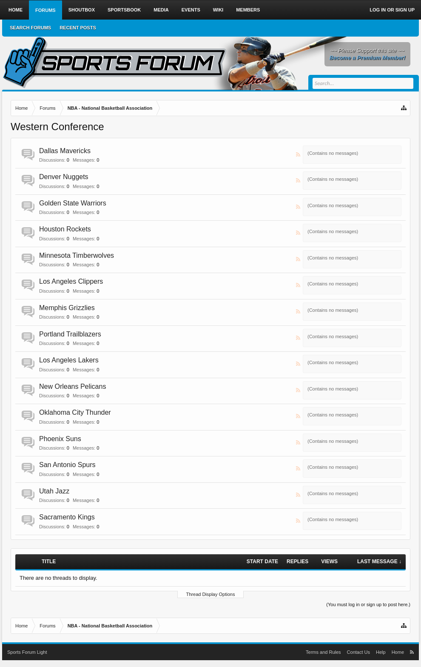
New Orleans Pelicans (72, 386)
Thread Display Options (210, 594)
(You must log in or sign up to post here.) (368, 604)
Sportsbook (124, 9)
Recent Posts (78, 27)
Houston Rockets (65, 229)
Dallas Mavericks (65, 150)
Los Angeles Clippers (71, 281)
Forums (45, 10)
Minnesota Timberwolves (76, 255)
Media (161, 9)
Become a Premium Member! (367, 57)
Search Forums (30, 27)
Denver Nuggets (63, 176)
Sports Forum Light (27, 652)
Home (16, 9)
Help (381, 652)
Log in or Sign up (392, 9)
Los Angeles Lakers (69, 360)
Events (191, 9)
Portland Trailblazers (70, 334)
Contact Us (358, 652)
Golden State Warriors (72, 203)
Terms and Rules (323, 652)
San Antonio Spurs (67, 464)
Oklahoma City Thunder (75, 412)
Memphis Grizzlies (67, 307)
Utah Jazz (54, 491)
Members (248, 9)
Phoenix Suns (60, 438)
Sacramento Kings (67, 517)
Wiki (218, 9)
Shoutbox (81, 9)
